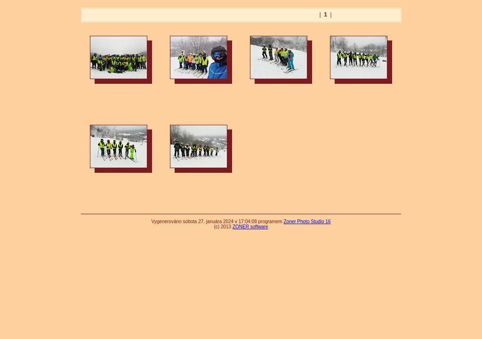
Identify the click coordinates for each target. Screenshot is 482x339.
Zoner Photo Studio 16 (306, 221)
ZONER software (250, 226)
